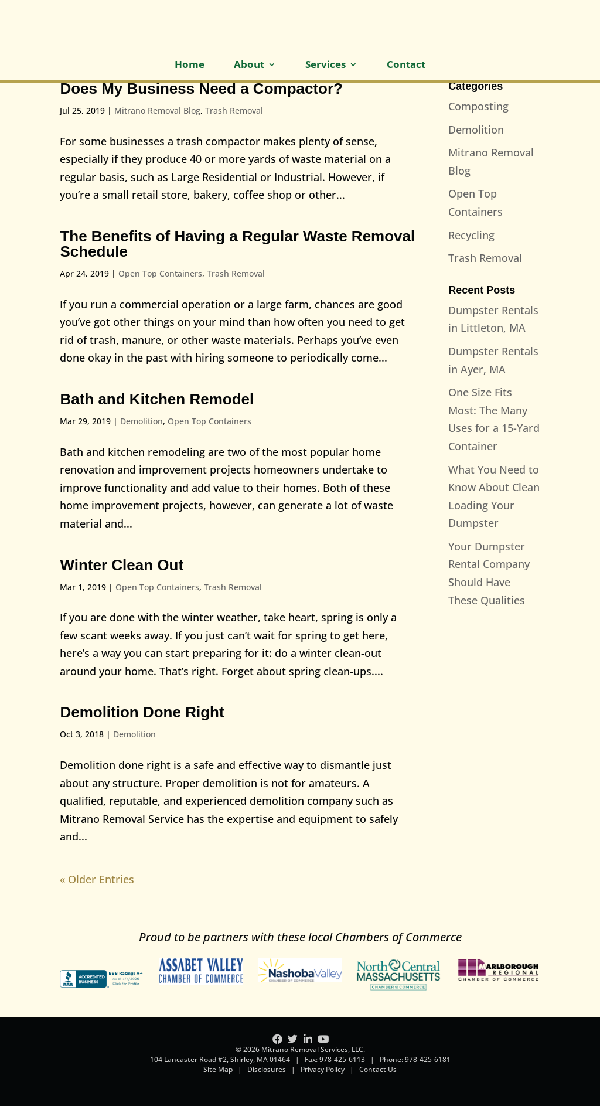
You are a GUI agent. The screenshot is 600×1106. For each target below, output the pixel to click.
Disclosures (266, 1069)
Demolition (141, 421)
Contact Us (378, 1069)
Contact (406, 65)
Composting (478, 106)
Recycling (471, 235)
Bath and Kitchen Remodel (157, 399)
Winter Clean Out (121, 565)
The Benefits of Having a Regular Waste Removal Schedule (237, 243)
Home (189, 65)
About (249, 65)
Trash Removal (234, 110)
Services (325, 65)
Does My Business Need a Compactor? (201, 88)
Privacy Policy (323, 1069)
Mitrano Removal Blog (157, 110)
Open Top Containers (160, 273)
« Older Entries (97, 879)
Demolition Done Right (142, 712)
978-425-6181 (428, 1059)
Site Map (218, 1069)
